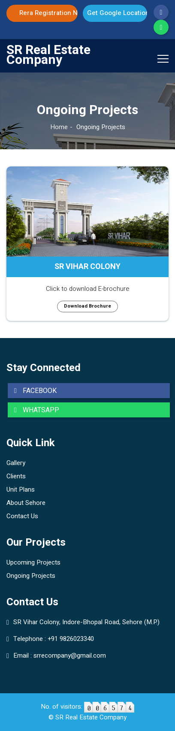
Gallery (15, 463)
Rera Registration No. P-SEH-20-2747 (48, 13)
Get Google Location (117, 13)
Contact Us (22, 516)
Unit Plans (20, 489)
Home (59, 127)
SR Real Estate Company (48, 55)
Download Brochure (87, 306)
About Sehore (25, 502)
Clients (16, 476)
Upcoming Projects (33, 562)
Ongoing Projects (30, 575)
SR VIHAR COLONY (87, 267)
